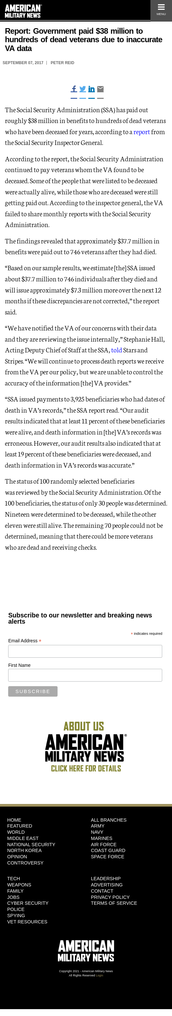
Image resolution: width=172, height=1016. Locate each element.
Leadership (106, 878)
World (16, 832)
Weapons (19, 884)
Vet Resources (27, 921)
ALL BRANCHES (109, 820)
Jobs (13, 897)
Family (15, 891)
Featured (19, 826)
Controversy (25, 862)
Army (98, 826)
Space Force (107, 856)
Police (16, 909)
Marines (101, 838)
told (116, 349)
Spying (16, 915)
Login (99, 975)
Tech (13, 878)
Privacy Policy (110, 897)
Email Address (25, 641)
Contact (102, 891)
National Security (31, 844)
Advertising (107, 884)
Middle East (23, 838)
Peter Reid (62, 63)
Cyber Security (27, 903)
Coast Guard (108, 850)
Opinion (17, 856)
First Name (19, 665)
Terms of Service (114, 903)
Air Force (103, 844)
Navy (97, 832)
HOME (14, 820)
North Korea (24, 850)
